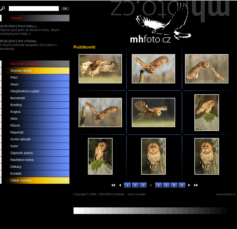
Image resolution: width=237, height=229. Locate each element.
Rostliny (16, 105)
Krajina (15, 112)
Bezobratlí (17, 98)
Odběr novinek (20, 180)
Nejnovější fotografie (25, 64)
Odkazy (15, 167)
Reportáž (17, 132)
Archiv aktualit (20, 139)
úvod (130, 194)
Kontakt (15, 173)
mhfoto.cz (170, 23)
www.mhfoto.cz (226, 194)
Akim (13, 118)
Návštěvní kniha (21, 160)
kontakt (141, 194)
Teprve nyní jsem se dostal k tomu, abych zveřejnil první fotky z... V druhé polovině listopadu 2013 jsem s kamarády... (34, 37)
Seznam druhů (20, 70)
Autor (14, 146)
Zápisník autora (21, 153)
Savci (14, 84)
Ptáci (13, 77)
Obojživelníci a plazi (24, 91)
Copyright (80, 194)
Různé (15, 125)
